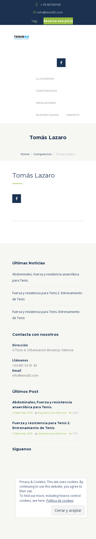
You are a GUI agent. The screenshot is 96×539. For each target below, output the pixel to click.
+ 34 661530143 (50, 4)
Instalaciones (46, 102)
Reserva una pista (58, 21)
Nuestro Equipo (47, 115)
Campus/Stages (46, 90)
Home (25, 154)
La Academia (45, 78)
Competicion (43, 154)
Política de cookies (59, 500)
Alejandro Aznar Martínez (52, 412)
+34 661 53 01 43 (24, 365)
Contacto (72, 115)
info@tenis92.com (50, 12)
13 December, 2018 (22, 412)
